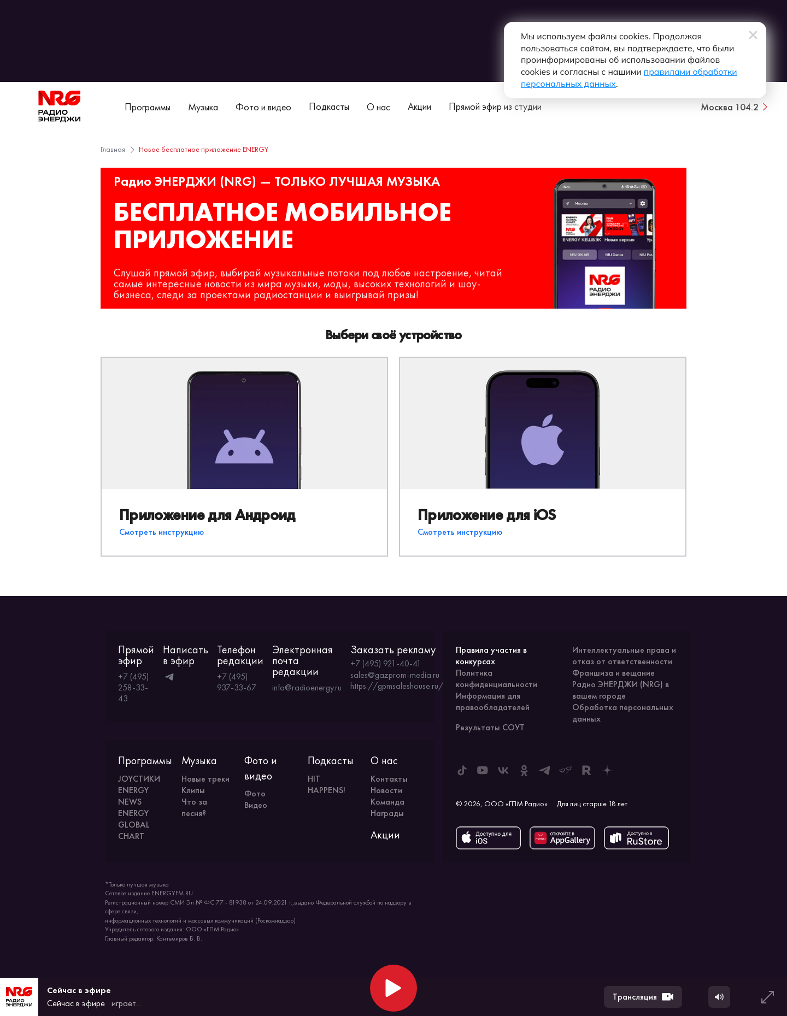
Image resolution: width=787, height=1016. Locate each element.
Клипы (193, 790)
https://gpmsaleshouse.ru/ (396, 686)
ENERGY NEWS (133, 795)
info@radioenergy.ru (307, 687)
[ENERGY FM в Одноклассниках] (524, 770)
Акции (419, 106)
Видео (255, 805)
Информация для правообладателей (493, 701)
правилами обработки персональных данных (584, 72)
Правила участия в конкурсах (491, 655)
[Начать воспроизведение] (393, 988)
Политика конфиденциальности (496, 678)
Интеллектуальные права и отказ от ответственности (624, 655)
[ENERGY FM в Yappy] (565, 770)
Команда (387, 801)
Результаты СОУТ (490, 727)
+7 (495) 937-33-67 (236, 682)
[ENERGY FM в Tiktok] (462, 770)
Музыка (203, 107)
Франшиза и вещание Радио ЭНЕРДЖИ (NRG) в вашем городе (620, 684)
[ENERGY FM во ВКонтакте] (503, 770)
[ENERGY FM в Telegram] (545, 770)
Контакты (389, 778)
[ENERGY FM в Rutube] (586, 770)
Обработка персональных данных (622, 712)
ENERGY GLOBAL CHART (134, 824)
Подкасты (329, 106)
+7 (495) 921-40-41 (385, 663)
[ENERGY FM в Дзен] (607, 770)
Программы (148, 107)
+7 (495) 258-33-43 (133, 687)
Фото (255, 793)
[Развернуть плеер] (767, 997)
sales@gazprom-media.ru (394, 675)
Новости (386, 790)
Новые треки (205, 778)
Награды (387, 813)
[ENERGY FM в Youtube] (482, 770)
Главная (113, 149)
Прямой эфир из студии (495, 106)
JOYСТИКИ (139, 778)
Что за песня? (194, 807)
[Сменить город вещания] (735, 106)
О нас (378, 107)
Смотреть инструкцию (161, 531)
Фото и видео (263, 107)
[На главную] (59, 106)
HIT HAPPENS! (326, 784)
